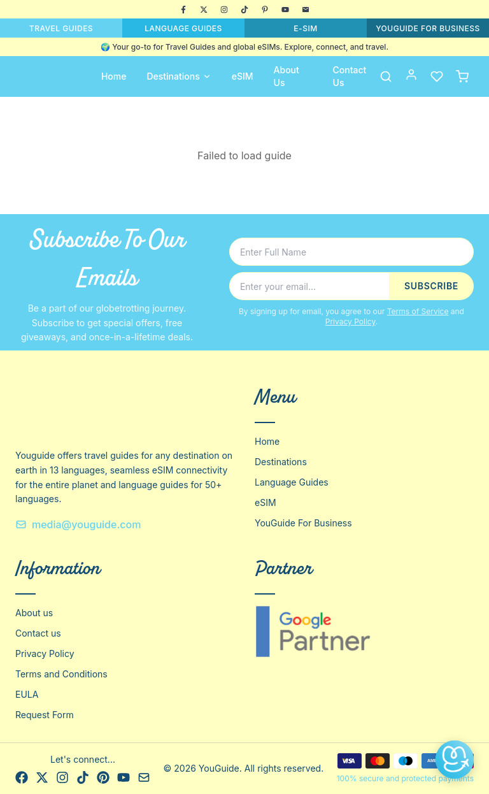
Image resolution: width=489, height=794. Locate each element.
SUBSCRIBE (431, 285)
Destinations (178, 76)
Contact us (38, 633)
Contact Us (350, 76)
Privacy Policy (350, 321)
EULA (26, 694)
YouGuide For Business (303, 522)
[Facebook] (183, 9)
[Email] (305, 9)
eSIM (242, 76)
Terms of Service (418, 311)
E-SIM (305, 28)
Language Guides (292, 482)
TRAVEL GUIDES (61, 28)
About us (34, 612)
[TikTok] (244, 9)
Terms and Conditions (61, 673)
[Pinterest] (265, 9)
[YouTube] (285, 9)
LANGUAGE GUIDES (183, 28)
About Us (286, 76)
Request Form (44, 714)
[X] (204, 9)
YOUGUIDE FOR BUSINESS (428, 28)
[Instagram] (224, 9)
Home (114, 76)
